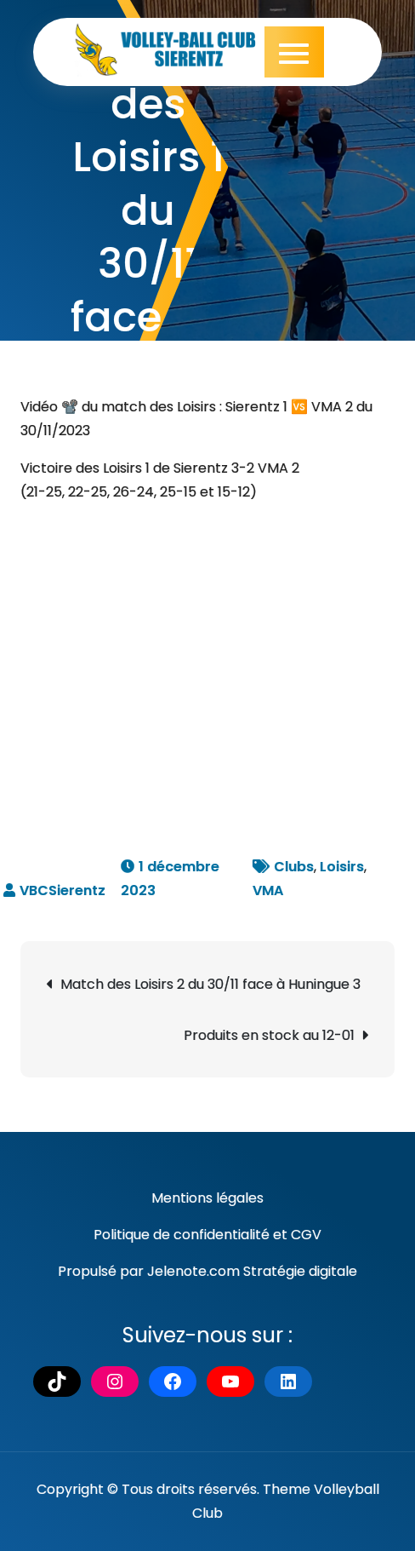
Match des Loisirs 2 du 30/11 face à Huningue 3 (210, 984)
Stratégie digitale (300, 1271)
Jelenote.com (193, 1271)
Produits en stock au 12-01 (269, 1035)
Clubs (294, 866)
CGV (306, 1234)
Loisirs (342, 866)
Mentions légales (207, 1198)
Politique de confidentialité (182, 1234)
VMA (268, 890)
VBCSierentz (62, 890)
